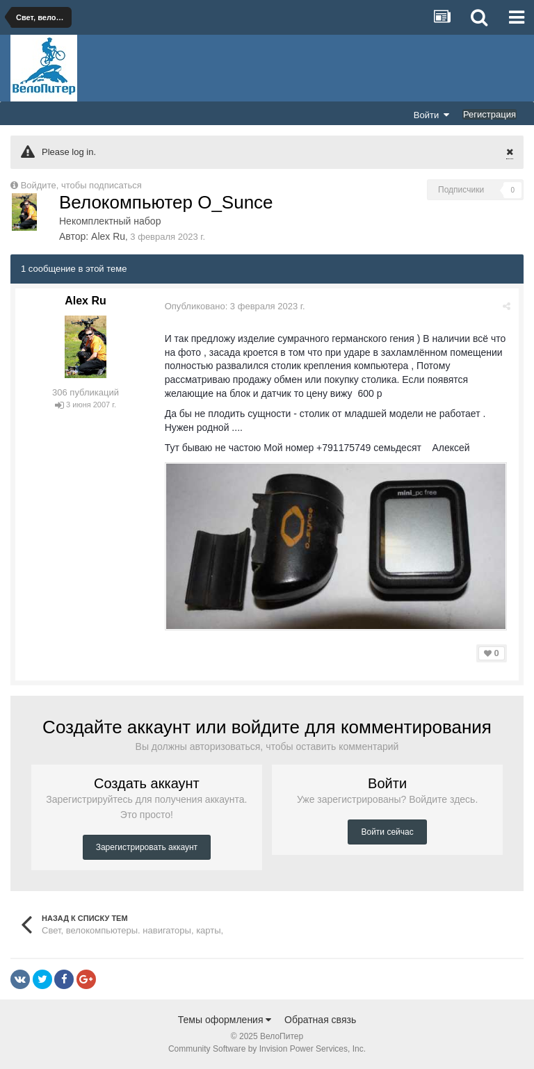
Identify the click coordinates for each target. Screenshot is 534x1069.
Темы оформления (225, 1019)
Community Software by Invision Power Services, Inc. (267, 1049)
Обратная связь (320, 1019)
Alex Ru (108, 236)
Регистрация (489, 114)
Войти (432, 115)
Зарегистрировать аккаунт (146, 846)
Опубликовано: (235, 306)
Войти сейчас (387, 831)
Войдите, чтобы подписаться (81, 185)
